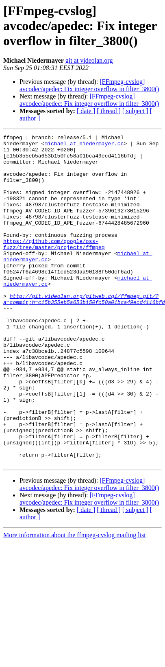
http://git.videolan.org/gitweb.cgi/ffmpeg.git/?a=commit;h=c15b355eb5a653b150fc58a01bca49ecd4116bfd (84, 332)
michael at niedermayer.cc (46, 145)
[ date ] (86, 110)
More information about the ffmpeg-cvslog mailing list (74, 600)
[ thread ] (109, 110)
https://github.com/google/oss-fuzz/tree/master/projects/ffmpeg (54, 266)
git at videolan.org (89, 60)
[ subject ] (135, 110)
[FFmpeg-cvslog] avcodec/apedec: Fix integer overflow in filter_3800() (89, 85)
